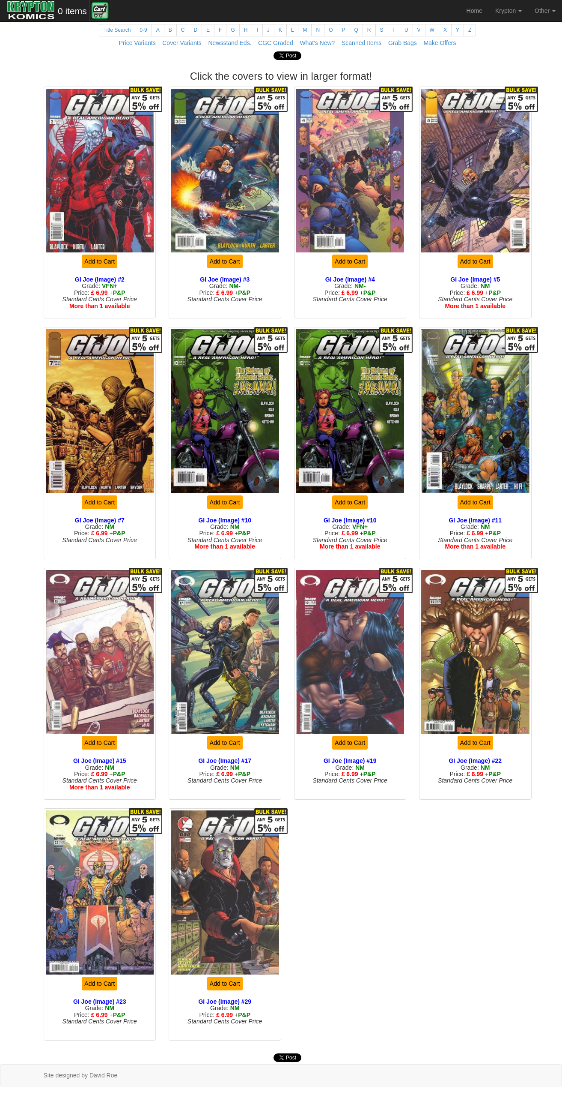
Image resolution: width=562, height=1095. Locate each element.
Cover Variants (182, 42)
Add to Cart (99, 261)
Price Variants (137, 42)
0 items (72, 11)
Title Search (117, 30)
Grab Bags (402, 42)
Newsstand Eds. (229, 42)
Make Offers (439, 42)
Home (474, 10)
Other (545, 10)
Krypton (508, 10)
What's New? (317, 42)
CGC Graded (275, 42)
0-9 (143, 30)
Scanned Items (361, 42)
